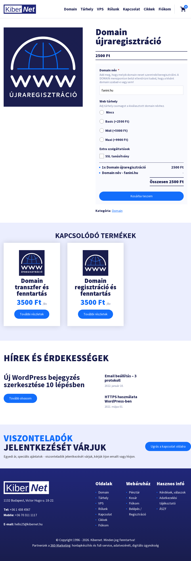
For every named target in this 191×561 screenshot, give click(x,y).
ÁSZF (162, 509)
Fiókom (164, 9)
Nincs (107, 112)
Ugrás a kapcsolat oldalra (168, 446)
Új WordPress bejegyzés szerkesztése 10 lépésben (44, 381)
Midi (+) (116, 130)
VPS (100, 9)
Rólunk (113, 9)
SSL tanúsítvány (117, 156)
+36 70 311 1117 (26, 515)
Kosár (133, 498)
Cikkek (149, 9)
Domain (70, 9)
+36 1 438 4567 (20, 509)
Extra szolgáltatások (115, 149)
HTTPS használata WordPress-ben (121, 398)
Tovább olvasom (20, 398)
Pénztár (134, 492)
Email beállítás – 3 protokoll (121, 378)
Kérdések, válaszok (172, 492)
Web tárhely (108, 101)
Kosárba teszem (141, 196)
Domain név (110, 70)
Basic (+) (117, 121)
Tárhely (87, 9)
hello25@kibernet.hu (29, 524)
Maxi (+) (116, 140)
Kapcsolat (131, 9)
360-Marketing (60, 545)
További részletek (32, 314)
